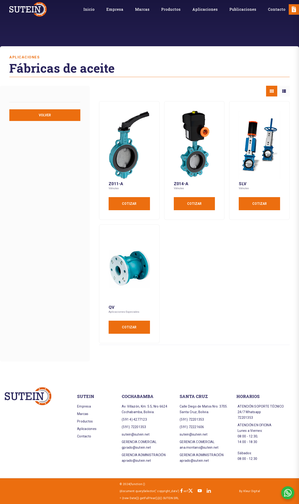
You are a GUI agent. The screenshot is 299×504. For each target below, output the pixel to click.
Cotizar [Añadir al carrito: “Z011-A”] (129, 204)
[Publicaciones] (243, 9)
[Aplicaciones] (205, 9)
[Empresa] (115, 9)
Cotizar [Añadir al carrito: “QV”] (129, 327)
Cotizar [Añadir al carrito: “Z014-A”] (194, 204)
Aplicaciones (24, 57)
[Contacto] (276, 9)
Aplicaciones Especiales (124, 311)
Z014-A (181, 183)
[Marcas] (142, 9)
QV (112, 307)
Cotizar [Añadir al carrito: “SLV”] (259, 204)
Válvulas (114, 188)
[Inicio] (89, 9)
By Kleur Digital (249, 491)
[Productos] (171, 9)
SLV (242, 183)
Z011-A (116, 183)
